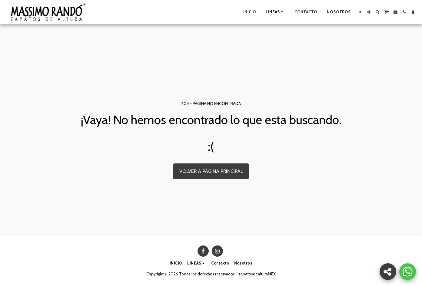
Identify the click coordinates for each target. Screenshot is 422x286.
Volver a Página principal (211, 171)
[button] (360, 12)
